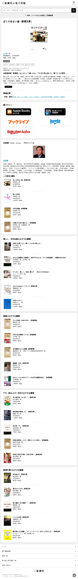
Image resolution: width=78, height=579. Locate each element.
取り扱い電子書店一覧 (9, 560)
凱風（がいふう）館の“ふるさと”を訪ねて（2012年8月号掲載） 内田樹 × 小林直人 (39, 97)
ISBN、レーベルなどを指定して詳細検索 (40, 15)
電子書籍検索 (6, 551)
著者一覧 (5, 556)
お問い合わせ (6, 565)
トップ (4, 546)
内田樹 (5, 53)
